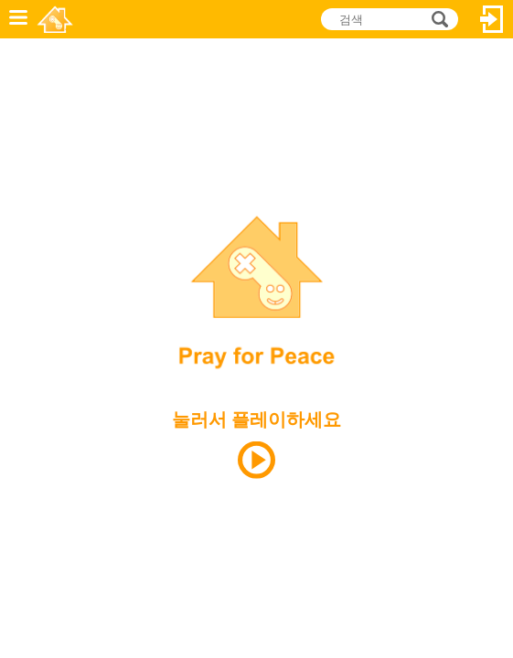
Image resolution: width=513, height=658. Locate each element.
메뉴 (18, 19)
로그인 (492, 19)
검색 (437, 20)
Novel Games (56, 19)
